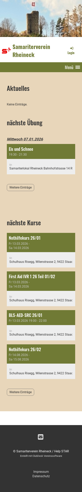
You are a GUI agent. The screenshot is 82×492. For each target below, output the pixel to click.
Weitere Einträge (20, 187)
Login (71, 50)
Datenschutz (41, 476)
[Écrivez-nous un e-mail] (40, 437)
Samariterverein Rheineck (31, 50)
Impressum (41, 472)
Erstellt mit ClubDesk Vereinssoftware (41, 455)
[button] (41, 159)
